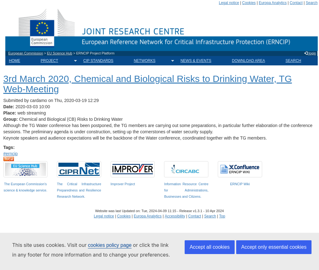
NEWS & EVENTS (196, 61)
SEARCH (293, 61)
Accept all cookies (210, 247)
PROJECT (57, 61)
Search (311, 3)
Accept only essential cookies (274, 247)
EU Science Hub (59, 53)
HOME (14, 61)
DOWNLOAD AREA (248, 61)
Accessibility (175, 216)
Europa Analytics (273, 3)
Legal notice (229, 3)
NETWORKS (152, 61)
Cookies (249, 3)
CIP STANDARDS (98, 61)
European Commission (25, 53)
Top (222, 216)
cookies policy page (110, 245)
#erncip (10, 153)
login (310, 53)
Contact (296, 3)
